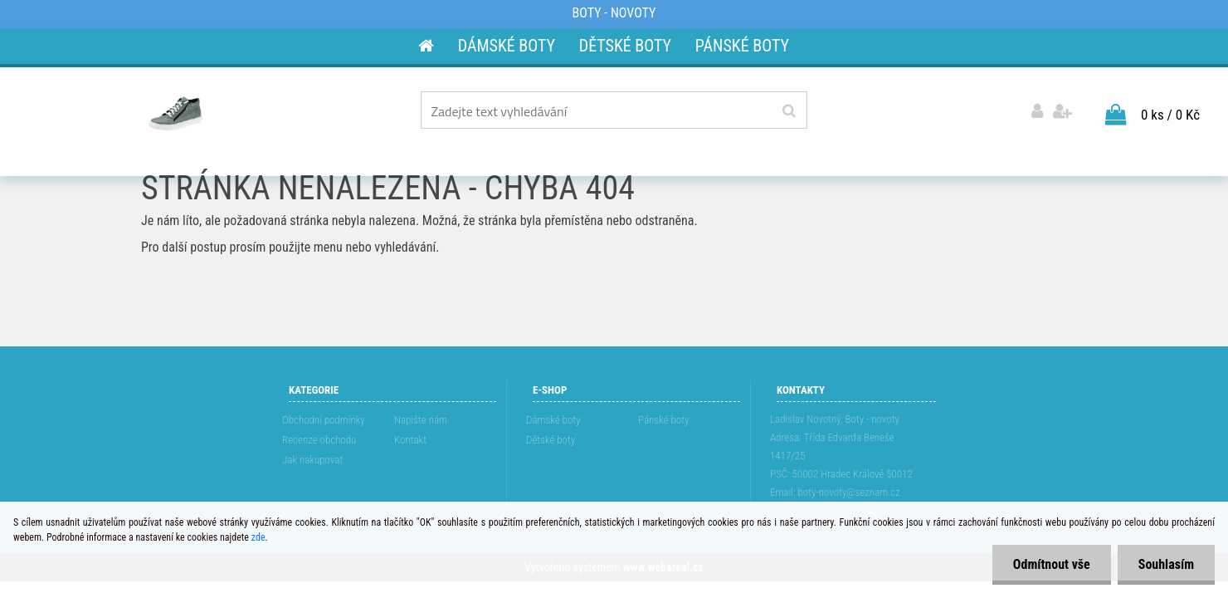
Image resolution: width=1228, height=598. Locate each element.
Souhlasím (1166, 564)
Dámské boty (553, 420)
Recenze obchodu (319, 440)
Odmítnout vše (1051, 564)
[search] (788, 111)
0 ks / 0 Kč (1170, 114)
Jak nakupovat (312, 459)
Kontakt (410, 440)
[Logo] (175, 112)
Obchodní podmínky (323, 420)
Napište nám (420, 420)
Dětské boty (550, 440)
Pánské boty (663, 420)
